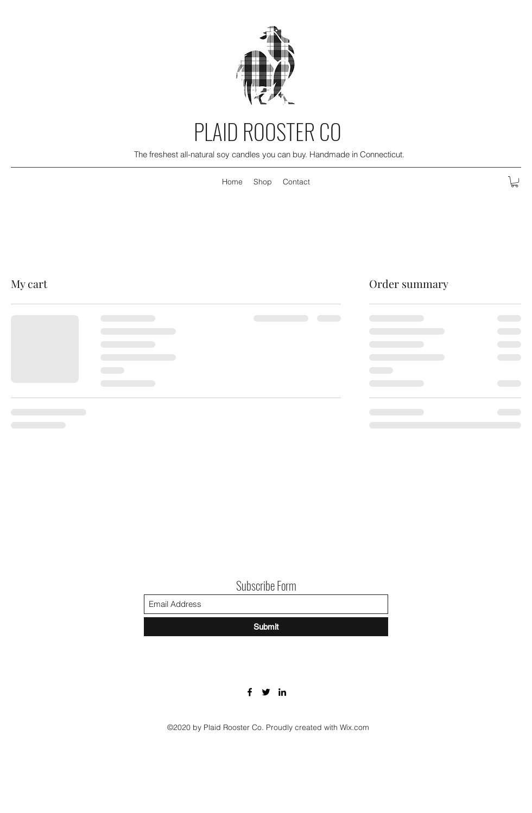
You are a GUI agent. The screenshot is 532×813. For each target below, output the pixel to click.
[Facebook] (249, 692)
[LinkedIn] (282, 692)
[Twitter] (266, 692)
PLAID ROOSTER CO (267, 131)
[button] (514, 181)
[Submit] (266, 626)
